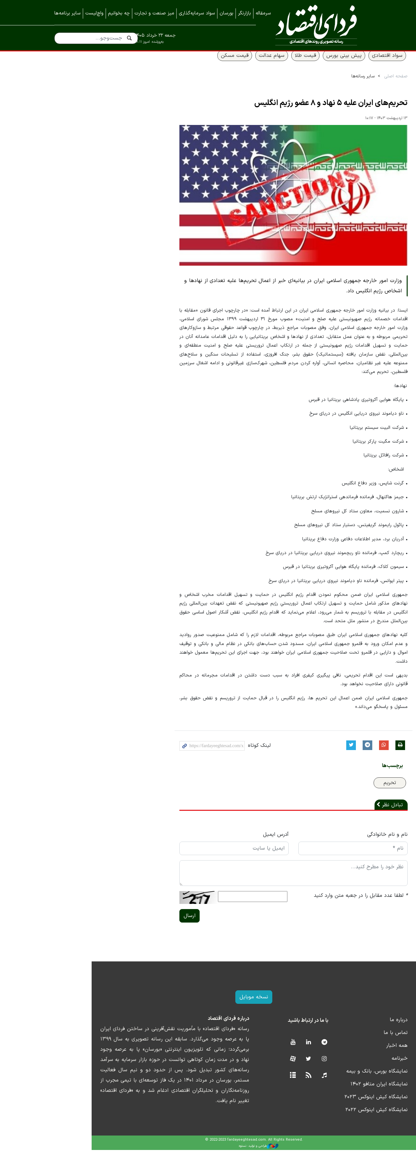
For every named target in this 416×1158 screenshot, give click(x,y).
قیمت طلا (259, 63)
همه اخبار (351, 1053)
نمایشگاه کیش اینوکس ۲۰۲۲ (330, 1118)
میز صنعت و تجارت (154, 13)
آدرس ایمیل (230, 842)
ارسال (144, 924)
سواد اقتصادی (341, 63)
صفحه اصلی (350, 84)
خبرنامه (354, 1066)
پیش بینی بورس (298, 63)
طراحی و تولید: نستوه (213, 1153)
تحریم (344, 791)
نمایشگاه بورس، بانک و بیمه (331, 1079)
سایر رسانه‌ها (317, 84)
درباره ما (353, 1028)
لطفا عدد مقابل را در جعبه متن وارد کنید (315, 903)
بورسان (226, 13)
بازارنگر (244, 13)
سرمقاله (263, 13)
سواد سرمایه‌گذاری (197, 13)
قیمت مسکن (189, 63)
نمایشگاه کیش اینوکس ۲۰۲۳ (330, 1105)
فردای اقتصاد (314, 25)
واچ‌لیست (94, 13)
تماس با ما (350, 1041)
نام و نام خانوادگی (341, 842)
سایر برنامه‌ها (67, 13)
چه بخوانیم (119, 13)
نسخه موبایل (208, 1005)
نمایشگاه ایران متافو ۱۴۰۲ (333, 1092)
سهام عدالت (226, 63)
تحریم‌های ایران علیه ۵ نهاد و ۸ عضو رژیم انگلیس (285, 111)
